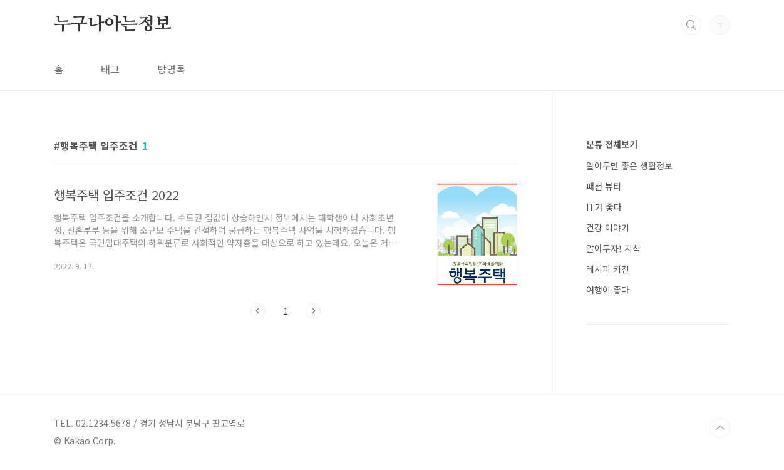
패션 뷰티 (603, 186)
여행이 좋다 (607, 289)
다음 (313, 310)
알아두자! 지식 (613, 248)
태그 (110, 68)
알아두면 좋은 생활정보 (629, 165)
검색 (691, 25)
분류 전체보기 (611, 144)
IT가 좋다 (604, 207)
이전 (258, 310)
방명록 (171, 68)
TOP (720, 428)
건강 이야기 (607, 227)
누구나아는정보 (113, 24)
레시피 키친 (607, 269)
